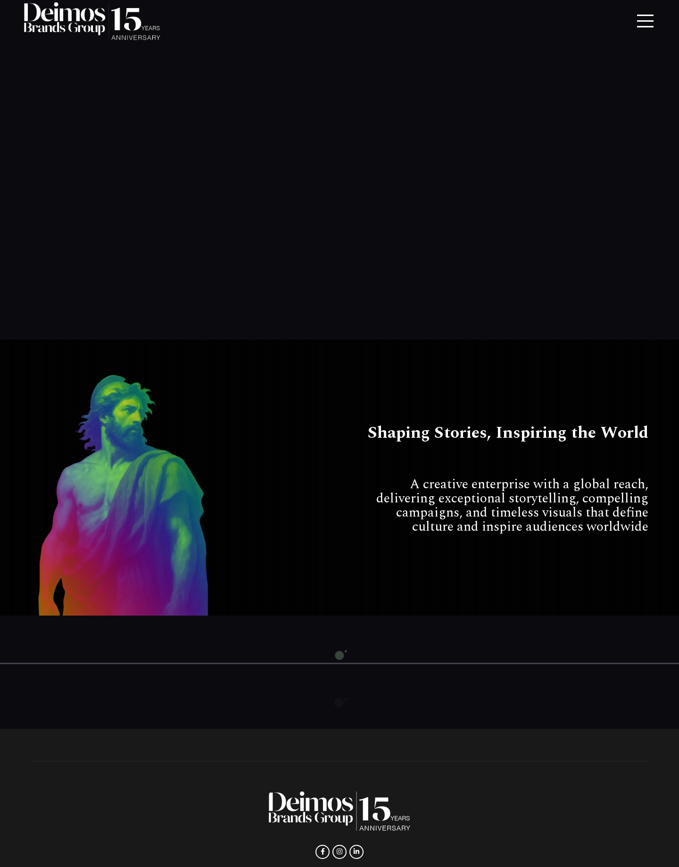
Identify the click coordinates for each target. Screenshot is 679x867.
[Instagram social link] (339, 852)
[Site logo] (92, 20)
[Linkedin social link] (356, 852)
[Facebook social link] (322, 852)
